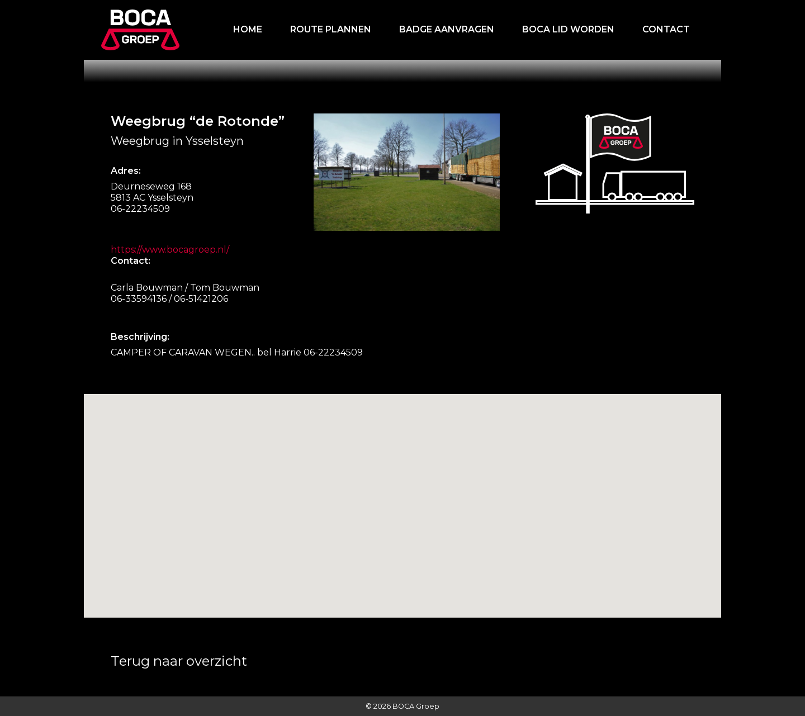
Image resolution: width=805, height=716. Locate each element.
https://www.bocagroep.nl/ (170, 249)
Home (247, 29)
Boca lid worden (568, 29)
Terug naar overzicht (179, 661)
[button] (420, 555)
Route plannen (330, 29)
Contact (666, 29)
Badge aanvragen (446, 29)
